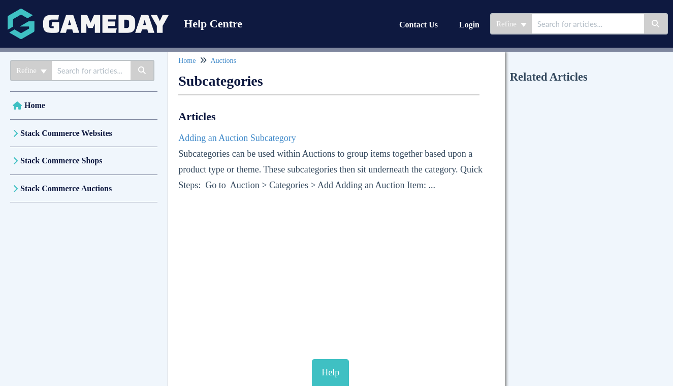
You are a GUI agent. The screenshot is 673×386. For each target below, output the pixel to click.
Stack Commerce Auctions (66, 188)
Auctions (223, 60)
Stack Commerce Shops (61, 160)
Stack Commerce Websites (66, 133)
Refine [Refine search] (511, 24)
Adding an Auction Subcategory (237, 138)
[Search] (656, 23)
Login (469, 24)
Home (34, 105)
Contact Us (418, 24)
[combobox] (588, 23)
